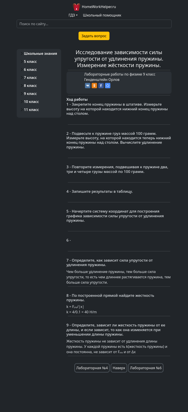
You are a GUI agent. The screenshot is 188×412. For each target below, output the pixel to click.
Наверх (119, 367)
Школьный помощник (102, 15)
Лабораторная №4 (92, 367)
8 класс (30, 85)
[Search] (94, 24)
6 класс (30, 69)
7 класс (30, 77)
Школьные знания (40, 53)
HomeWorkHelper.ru (94, 7)
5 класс (30, 61)
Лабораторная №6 (146, 367)
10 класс (31, 101)
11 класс (31, 109)
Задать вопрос (93, 35)
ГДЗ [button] (72, 15)
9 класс (30, 93)
